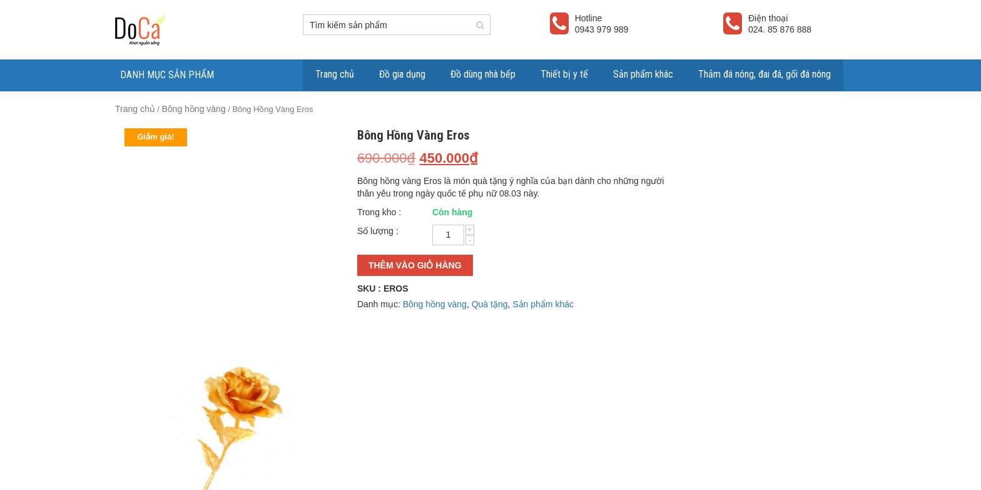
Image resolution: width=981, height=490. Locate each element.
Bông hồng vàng (193, 109)
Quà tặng (490, 304)
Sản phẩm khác (643, 74)
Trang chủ (334, 74)
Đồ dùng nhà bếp (483, 74)
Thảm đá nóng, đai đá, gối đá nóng (764, 74)
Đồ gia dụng (402, 74)
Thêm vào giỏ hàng (415, 265)
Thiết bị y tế (564, 74)
